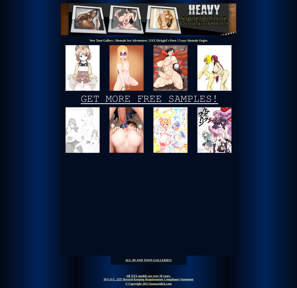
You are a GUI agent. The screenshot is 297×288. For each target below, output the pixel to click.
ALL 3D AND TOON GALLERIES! (148, 260)
